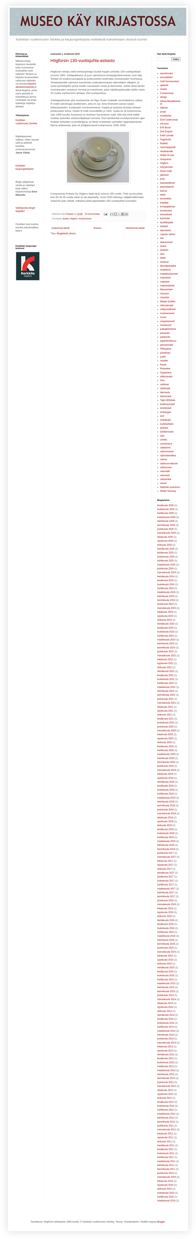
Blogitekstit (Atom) (66, 233)
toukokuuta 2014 (165, 1023)
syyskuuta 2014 (165, 1007)
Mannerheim (166, 289)
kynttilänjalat (166, 222)
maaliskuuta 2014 (166, 1031)
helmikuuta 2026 (165, 521)
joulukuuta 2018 (165, 809)
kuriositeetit (166, 214)
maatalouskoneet (169, 273)
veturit (163, 483)
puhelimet (165, 353)
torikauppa (165, 412)
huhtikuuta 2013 (165, 1066)
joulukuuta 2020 (165, 726)
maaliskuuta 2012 (166, 1113)
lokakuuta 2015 (165, 955)
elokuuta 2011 (164, 1141)
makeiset (164, 281)
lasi (162, 238)
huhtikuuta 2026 (165, 513)
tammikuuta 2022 (166, 695)
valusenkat (165, 479)
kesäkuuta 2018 (165, 829)
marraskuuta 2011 (166, 1129)
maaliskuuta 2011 (166, 1161)
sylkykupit (165, 388)
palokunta (165, 337)
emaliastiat (165, 115)
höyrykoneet (166, 167)
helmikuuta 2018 (165, 845)
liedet (163, 258)
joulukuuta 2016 (165, 900)
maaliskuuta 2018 (166, 841)
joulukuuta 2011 (165, 1125)
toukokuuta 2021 (165, 722)
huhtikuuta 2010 (165, 1196)
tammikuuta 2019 (166, 805)
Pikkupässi (165, 348)
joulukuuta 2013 (165, 1038)
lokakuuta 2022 (165, 659)
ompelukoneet (167, 321)
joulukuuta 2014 (165, 995)
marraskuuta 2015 (166, 951)
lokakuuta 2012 (165, 1090)
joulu (162, 178)
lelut (162, 254)
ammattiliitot (166, 77)
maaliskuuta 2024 (166, 592)
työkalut (164, 427)
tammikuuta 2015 (166, 991)
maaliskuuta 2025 (166, 564)
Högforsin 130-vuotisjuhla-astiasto (82, 60)
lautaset (164, 250)
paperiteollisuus (168, 340)
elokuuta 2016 (164, 916)
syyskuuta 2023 (165, 616)
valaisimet (165, 447)
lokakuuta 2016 (165, 908)
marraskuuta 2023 (166, 608)
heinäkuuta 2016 (165, 920)
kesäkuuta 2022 (165, 675)
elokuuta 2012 (164, 1098)
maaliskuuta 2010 (166, 1200)
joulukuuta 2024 (165, 568)
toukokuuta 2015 (165, 975)
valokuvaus (166, 467)
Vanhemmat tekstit (135, 228)
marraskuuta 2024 (166, 572)
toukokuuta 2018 (165, 833)
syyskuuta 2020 (165, 738)
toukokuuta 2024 (165, 584)
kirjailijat (164, 202)
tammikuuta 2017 (166, 896)
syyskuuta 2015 (165, 959)
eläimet (164, 107)
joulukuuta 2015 (165, 947)
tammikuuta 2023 (166, 647)
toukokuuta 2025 (165, 556)
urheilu (163, 439)
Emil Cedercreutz (169, 119)
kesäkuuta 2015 (165, 971)
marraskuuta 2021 (166, 702)
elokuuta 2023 (164, 620)
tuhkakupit (165, 420)
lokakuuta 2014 (165, 1003)
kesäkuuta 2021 (165, 718)
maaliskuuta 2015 (166, 983)
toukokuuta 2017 (165, 880)
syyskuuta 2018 (165, 821)
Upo (162, 435)
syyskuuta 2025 (165, 540)
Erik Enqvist (166, 131)
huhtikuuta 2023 (165, 635)
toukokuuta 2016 (165, 928)
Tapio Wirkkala (167, 400)
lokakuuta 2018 (165, 817)
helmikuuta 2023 (165, 643)
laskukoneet (166, 242)
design (163, 97)
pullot (163, 356)
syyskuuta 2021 (165, 710)
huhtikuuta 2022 (165, 683)
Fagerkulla (165, 139)
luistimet (164, 262)
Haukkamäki (166, 151)
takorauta (165, 392)
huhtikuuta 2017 (165, 884)
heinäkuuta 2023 (165, 623)
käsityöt (164, 226)
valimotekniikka (168, 455)
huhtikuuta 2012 (165, 1109)
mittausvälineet (168, 309)
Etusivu (97, 228)
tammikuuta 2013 (166, 1078)
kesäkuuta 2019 (165, 785)
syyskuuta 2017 (165, 864)
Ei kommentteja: (93, 214)
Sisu (162, 380)
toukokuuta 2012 (165, 1106)
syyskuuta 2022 (165, 663)
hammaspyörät (167, 147)
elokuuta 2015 (164, 963)
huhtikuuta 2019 (165, 793)
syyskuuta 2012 (165, 1094)
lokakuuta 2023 (165, 612)
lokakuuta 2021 (165, 707)
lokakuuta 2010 (165, 1181)
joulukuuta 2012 (165, 1082)
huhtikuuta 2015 (165, 979)
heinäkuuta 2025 (165, 548)
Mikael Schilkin (167, 301)
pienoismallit (166, 345)
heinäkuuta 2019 (165, 782)
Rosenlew (165, 368)
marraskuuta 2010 (166, 1177)
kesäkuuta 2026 (165, 505)
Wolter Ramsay (168, 491)
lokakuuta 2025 (165, 537)
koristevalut (166, 210)
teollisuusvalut (167, 404)
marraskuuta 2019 (166, 770)
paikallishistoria (168, 329)
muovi (163, 317)
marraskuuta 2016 (166, 904)
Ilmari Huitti (166, 171)
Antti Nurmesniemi (169, 81)
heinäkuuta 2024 (165, 576)
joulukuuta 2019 (165, 766)
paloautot (165, 333)
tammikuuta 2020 (166, 762)
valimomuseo (167, 451)
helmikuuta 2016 (165, 940)
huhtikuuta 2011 (165, 1157)
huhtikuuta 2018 (165, 837)
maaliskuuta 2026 (166, 517)
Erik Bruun (165, 127)
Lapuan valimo (167, 234)
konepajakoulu (167, 206)
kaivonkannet (167, 186)
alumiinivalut (166, 73)
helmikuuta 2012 (165, 1117)
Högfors (73, 218)
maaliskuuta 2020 (166, 754)
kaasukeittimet (167, 183)
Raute (163, 364)
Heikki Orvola (167, 155)
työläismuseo (167, 431)
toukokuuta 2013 (165, 1062)
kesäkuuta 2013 (165, 1058)
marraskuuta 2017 (166, 857)
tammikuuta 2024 (166, 600)
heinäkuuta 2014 (165, 1015)
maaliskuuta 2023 (166, 639)
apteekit (164, 85)
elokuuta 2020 (164, 742)
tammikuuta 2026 (166, 525)
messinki (164, 297)
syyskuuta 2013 (165, 1050)
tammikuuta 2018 (166, 849)
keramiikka (165, 198)
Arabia (66, 218)
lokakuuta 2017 (165, 861)
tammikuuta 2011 (166, 1169)
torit (162, 416)
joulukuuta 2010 (165, 1173)
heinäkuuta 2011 (165, 1145)
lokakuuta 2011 (165, 1133)
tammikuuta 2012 (166, 1121)
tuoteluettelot (166, 424)
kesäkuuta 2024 (165, 580)
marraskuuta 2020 (166, 730)
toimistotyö (165, 408)
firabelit (164, 143)
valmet (163, 459)
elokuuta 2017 (164, 869)
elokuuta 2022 (164, 667)
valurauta (165, 475)
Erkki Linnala (166, 135)
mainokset (165, 277)
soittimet (164, 384)
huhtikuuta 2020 (165, 750)
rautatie (164, 360)
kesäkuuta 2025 (165, 552)
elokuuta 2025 (164, 545)
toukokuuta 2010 (165, 1193)
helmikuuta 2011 (165, 1165)
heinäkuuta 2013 (165, 1054)
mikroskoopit (166, 305)
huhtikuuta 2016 (165, 932)
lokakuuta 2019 (165, 774)
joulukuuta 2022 (165, 651)
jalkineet (164, 175)
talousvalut (165, 396)
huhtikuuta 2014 (165, 1026)
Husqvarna (165, 159)
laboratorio (165, 230)
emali (163, 111)
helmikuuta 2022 (165, 691)
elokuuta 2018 (164, 825)
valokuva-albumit (169, 463)
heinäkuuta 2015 (165, 967)
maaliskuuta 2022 (166, 687)
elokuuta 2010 (164, 1188)
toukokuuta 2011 (165, 1153)
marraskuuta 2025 (166, 533)
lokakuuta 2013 (165, 1046)
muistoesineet (84, 218)
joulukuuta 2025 (165, 529)
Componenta (166, 93)
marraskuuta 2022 (166, 655)
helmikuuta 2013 (165, 1074)
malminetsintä (167, 285)
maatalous (165, 269)
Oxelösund (165, 325)
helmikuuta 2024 (165, 596)
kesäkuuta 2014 (165, 1019)
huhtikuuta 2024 (165, 588)
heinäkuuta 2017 (165, 872)
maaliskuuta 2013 (166, 1070)
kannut (163, 191)
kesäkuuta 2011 (165, 1149)
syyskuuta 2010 (165, 1185)
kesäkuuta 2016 (165, 924)
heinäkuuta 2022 (165, 671)
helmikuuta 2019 (165, 801)
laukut (163, 246)
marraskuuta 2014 (166, 999)
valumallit (165, 471)
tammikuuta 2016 (166, 944)
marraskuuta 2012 (166, 1086)
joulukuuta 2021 (165, 699)
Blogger (161, 1221)
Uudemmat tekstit (60, 228)
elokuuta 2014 (164, 1011)
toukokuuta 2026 (165, 509)
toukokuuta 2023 (165, 631)
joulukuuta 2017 (165, 853)
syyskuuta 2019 (165, 778)
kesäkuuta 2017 (165, 876)
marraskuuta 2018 (166, 813)
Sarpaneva (165, 372)
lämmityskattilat (168, 266)
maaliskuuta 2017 (166, 888)
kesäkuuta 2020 (165, 746)
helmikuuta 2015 (165, 987)
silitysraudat (166, 376)
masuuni (164, 293)
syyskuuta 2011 (165, 1137)
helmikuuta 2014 (165, 1034)
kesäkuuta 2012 (165, 1102)
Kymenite (165, 218)
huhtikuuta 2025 (165, 560)
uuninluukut (166, 443)
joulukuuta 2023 (165, 604)
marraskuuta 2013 (166, 1042)
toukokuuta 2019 (165, 789)
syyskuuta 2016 (165, 912)
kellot (163, 194)
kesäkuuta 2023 (165, 627)
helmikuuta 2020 (165, 758)
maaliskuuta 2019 (166, 797)
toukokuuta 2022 (165, 679)
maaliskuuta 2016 (166, 936)
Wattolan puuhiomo (170, 487)
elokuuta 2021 (164, 714)
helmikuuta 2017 (165, 892)
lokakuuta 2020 (165, 734)
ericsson (164, 123)
